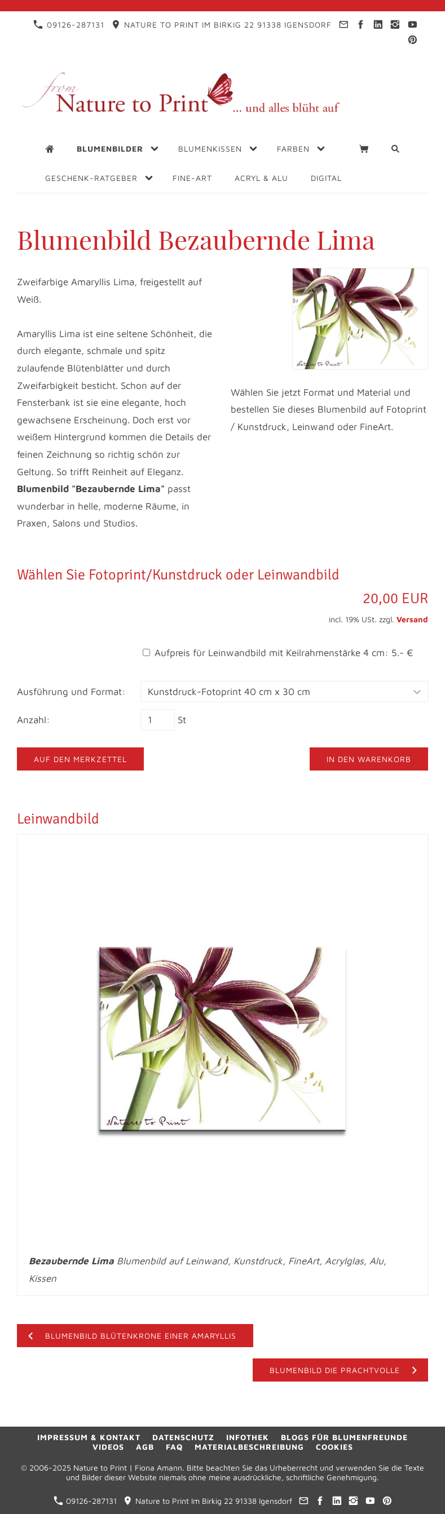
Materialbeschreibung (249, 1446)
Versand (412, 619)
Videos (108, 1446)
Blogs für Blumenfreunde (344, 1437)
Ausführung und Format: (71, 691)
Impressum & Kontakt (88, 1437)
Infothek (247, 1437)
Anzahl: (33, 719)
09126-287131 (68, 24)
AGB (145, 1446)
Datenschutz (183, 1437)
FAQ (174, 1446)
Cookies (334, 1446)
